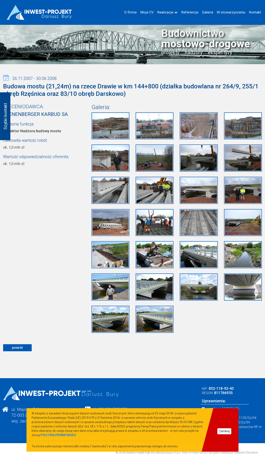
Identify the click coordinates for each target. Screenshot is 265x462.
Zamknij (224, 431)
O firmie (130, 12)
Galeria (207, 12)
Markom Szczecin (246, 452)
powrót (17, 348)
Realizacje (165, 12)
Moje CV (147, 12)
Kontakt (255, 12)
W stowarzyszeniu (231, 12)
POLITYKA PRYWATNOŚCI (191, 452)
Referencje (189, 12)
